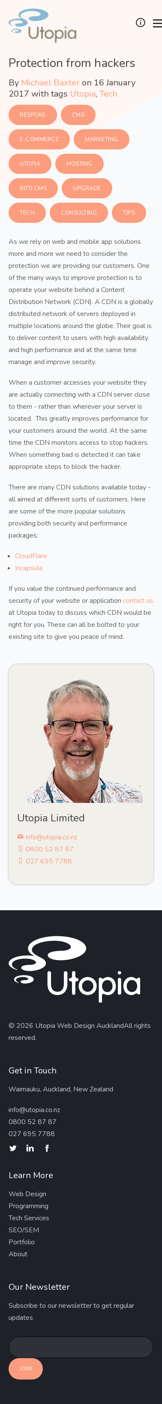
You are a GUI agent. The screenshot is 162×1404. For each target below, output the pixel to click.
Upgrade (87, 188)
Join (26, 1369)
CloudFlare (31, 556)
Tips (129, 213)
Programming (28, 1206)
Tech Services (29, 1218)
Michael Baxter (50, 82)
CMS (78, 115)
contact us (138, 600)
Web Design (27, 1194)
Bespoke (33, 115)
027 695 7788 (44, 861)
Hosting (79, 164)
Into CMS (33, 188)
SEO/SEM (24, 1230)
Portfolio (22, 1242)
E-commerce (39, 139)
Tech (108, 94)
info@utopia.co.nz (47, 837)
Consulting (79, 213)
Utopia (83, 94)
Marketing (101, 139)
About (18, 1254)
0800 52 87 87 (45, 849)
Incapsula (28, 568)
